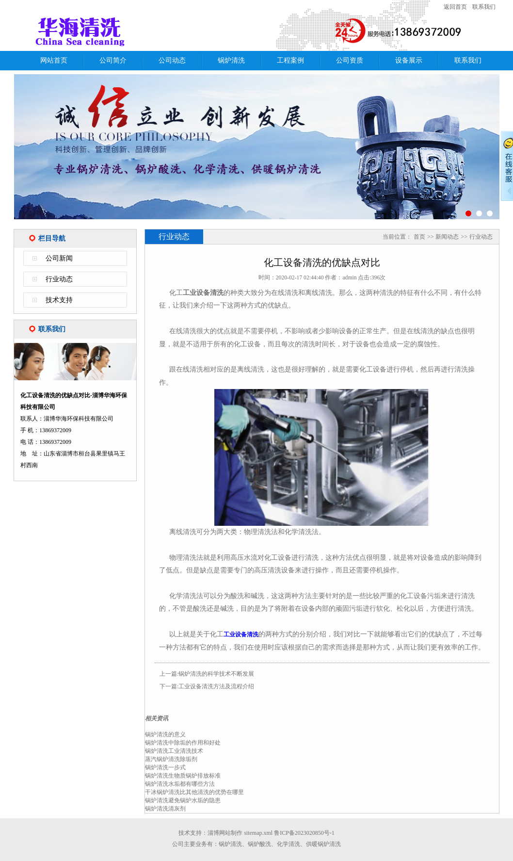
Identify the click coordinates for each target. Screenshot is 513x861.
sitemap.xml (258, 832)
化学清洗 (288, 844)
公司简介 (113, 60)
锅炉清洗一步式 (165, 767)
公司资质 (349, 60)
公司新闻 (59, 258)
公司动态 (172, 60)
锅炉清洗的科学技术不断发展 (216, 673)
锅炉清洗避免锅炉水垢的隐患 (183, 800)
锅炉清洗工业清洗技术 (174, 750)
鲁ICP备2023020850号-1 (304, 832)
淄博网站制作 (225, 832)
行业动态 (59, 279)
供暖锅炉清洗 (323, 844)
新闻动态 (447, 236)
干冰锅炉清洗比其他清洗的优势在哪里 (194, 792)
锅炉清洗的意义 (165, 734)
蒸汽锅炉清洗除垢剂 (171, 759)
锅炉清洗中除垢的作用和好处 (183, 742)
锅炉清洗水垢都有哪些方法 (180, 783)
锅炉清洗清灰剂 (165, 808)
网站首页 (53, 60)
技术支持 (59, 300)
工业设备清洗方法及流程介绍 (216, 686)
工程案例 (290, 60)
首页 (419, 236)
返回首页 (455, 6)
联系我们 (484, 6)
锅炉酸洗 (259, 844)
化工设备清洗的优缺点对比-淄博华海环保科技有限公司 (139, 31)
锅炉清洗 (231, 60)
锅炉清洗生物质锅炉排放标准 (183, 775)
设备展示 (408, 60)
